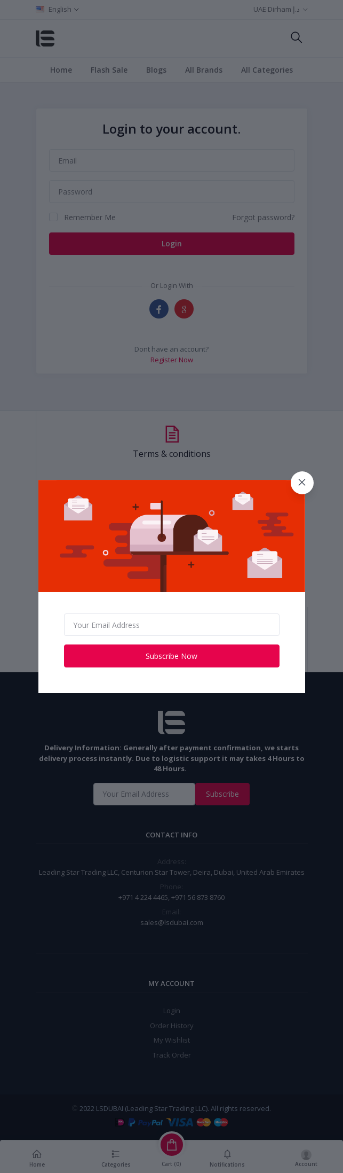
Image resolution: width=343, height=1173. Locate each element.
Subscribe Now (171, 656)
